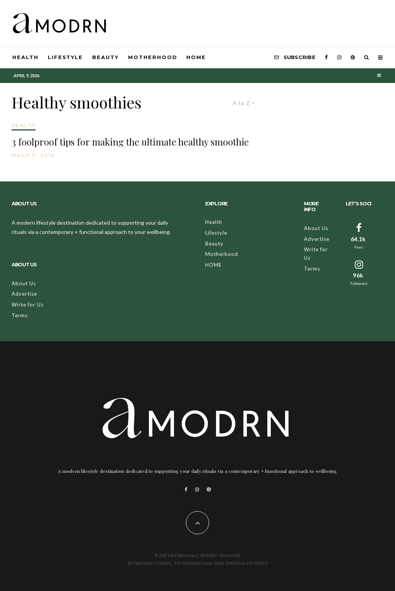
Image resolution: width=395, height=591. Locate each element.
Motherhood (152, 57)
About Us (24, 283)
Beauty (105, 57)
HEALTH (23, 125)
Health (25, 57)
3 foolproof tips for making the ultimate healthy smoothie (130, 141)
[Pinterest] (353, 57)
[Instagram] (339, 57)
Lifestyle (65, 57)
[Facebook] (326, 57)
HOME (196, 57)
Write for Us (28, 304)
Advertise (24, 294)
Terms (20, 315)
